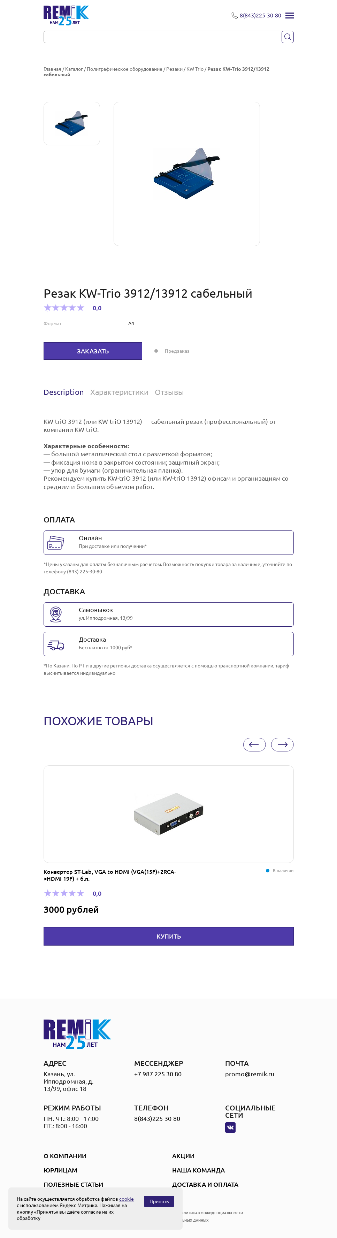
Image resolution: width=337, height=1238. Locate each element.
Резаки (174, 69)
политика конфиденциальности (210, 1213)
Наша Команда (198, 1170)
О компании (65, 1155)
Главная (52, 69)
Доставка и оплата (205, 1184)
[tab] (65, 392)
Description (64, 392)
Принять (159, 1201)
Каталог (74, 69)
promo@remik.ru (249, 1073)
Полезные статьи (73, 1184)
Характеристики (119, 392)
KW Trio (195, 69)
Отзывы (169, 392)
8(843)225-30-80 (157, 1118)
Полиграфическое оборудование (124, 69)
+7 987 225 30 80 (158, 1073)
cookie (126, 1199)
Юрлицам (60, 1170)
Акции (183, 1155)
